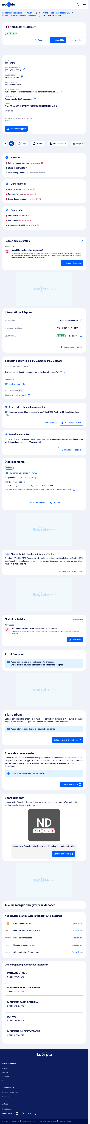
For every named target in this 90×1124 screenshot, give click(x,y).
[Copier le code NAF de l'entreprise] (65, 372)
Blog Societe (6, 1109)
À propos (5, 1121)
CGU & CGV (15, 1121)
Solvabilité (58, 40)
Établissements (57, 143)
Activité (38, 143)
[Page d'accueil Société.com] (8, 4)
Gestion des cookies (28, 1121)
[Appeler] (76, 40)
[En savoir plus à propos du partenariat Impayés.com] (77, 945)
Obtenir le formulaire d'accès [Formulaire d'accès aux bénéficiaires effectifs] (71, 571)
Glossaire (5, 1096)
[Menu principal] (84, 4)
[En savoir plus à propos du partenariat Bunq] (77, 930)
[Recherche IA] (11, 143)
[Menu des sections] (4, 143)
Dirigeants (79, 143)
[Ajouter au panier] (72, 263)
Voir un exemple (78, 241)
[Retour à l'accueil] (44, 1054)
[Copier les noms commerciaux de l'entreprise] (81, 328)
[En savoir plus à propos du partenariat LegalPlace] (77, 923)
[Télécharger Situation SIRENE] (81, 336)
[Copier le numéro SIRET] (24, 69)
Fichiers (5, 1073)
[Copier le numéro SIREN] (18, 62)
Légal (22, 143)
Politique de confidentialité (47, 1121)
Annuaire (5, 1076)
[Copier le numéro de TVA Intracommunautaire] (21, 76)
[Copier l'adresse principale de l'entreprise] (61, 105)
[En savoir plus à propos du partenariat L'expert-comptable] (77, 937)
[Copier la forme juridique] (35, 98)
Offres (4, 1069)
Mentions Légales (65, 1121)
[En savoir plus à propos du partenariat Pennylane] (77, 952)
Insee (7, 120)
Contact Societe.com (10, 1093)
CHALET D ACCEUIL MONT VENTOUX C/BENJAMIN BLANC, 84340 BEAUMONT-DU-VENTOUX (44, 106)
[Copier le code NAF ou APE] (61, 91)
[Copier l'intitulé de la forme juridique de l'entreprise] (81, 320)
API (3, 1080)
